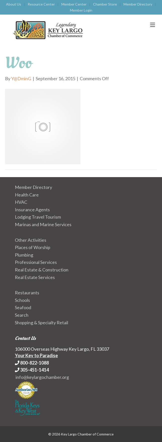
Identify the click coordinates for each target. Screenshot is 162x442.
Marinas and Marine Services (43, 224)
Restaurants (27, 292)
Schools (22, 300)
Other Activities (30, 240)
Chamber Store (105, 4)
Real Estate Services (35, 277)
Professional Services (36, 262)
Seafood (23, 307)
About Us (13, 4)
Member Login (81, 10)
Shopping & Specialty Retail (41, 322)
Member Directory (138, 4)
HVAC (21, 202)
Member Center (74, 4)
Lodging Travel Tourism (38, 217)
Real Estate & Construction (41, 269)
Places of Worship (32, 247)
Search (21, 315)
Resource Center (41, 4)
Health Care (27, 194)
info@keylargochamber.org (42, 377)
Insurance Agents (32, 209)
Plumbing (24, 255)
